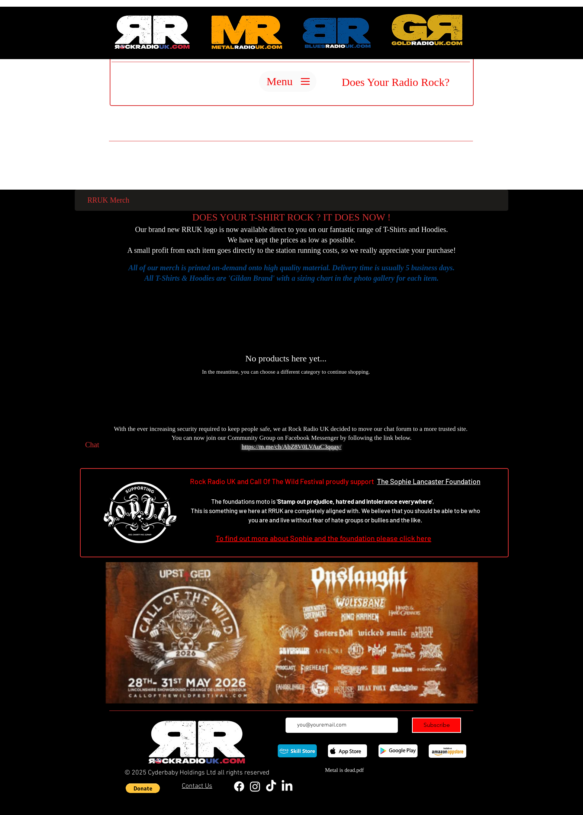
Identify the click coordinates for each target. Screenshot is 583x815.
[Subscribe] (436, 725)
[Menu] (288, 81)
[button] (143, 788)
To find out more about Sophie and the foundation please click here (323, 538)
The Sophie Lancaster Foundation (428, 481)
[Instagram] (255, 786)
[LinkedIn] (287, 786)
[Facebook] (239, 786)
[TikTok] (271, 786)
